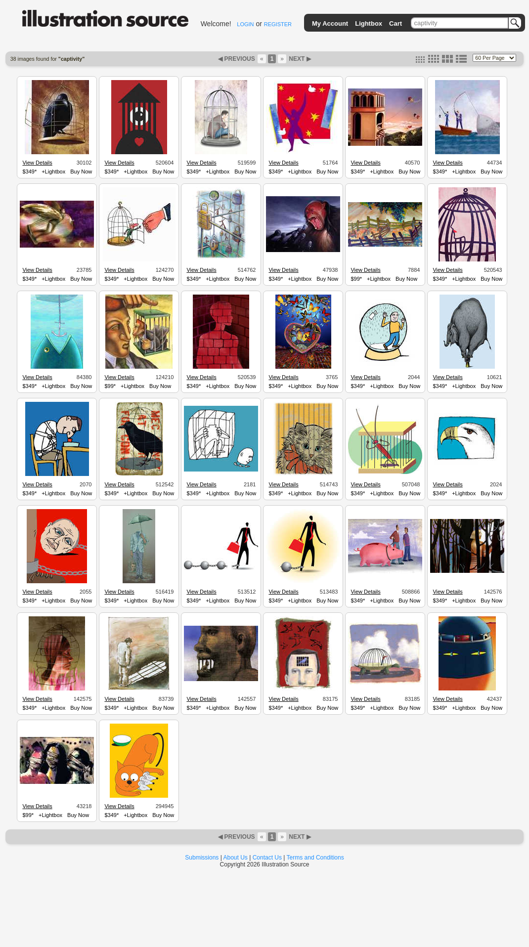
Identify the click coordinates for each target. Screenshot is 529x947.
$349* (29, 171)
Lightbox (368, 23)
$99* (356, 279)
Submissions (202, 857)
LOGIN (245, 24)
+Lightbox (53, 171)
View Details (37, 163)
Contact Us (267, 857)
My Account (330, 23)
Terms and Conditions (315, 857)
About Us (235, 857)
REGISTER (278, 24)
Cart (395, 23)
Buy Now (81, 171)
